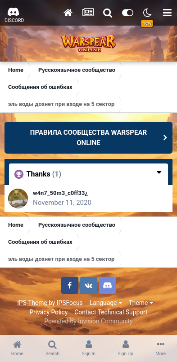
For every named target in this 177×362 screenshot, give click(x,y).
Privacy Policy (48, 312)
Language (106, 302)
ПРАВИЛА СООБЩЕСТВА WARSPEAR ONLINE (88, 137)
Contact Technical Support (110, 312)
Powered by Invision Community (88, 321)
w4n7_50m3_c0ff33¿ (60, 193)
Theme (141, 302)
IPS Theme (32, 302)
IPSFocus (70, 302)
